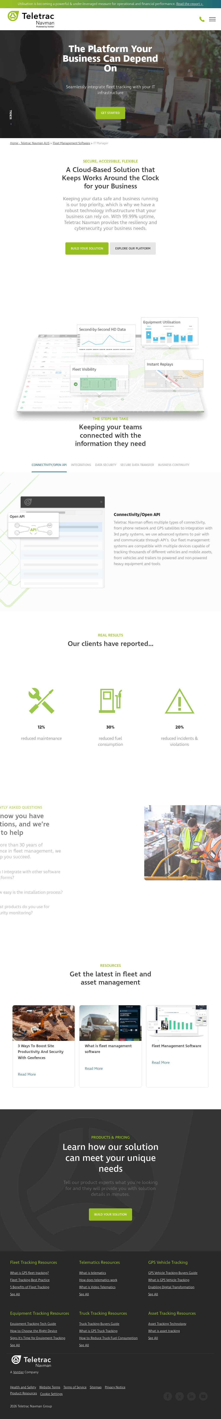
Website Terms (49, 1387)
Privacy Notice (115, 1387)
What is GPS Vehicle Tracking (168, 1280)
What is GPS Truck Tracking (98, 1331)
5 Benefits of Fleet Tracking (29, 1287)
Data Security (105, 465)
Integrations (81, 465)
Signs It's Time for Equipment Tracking (37, 1338)
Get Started (110, 113)
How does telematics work (98, 1280)
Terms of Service (75, 1387)
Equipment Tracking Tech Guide (33, 1324)
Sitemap (96, 1387)
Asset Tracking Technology (167, 1324)
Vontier (18, 1372)
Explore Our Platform (132, 248)
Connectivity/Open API (49, 465)
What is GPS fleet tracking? (29, 1273)
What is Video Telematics (97, 1287)
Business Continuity (173, 465)
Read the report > (190, 4)
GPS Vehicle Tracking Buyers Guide (172, 1273)
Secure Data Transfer (137, 465)
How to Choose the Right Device (33, 1331)
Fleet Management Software (71, 143)
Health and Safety (23, 1387)
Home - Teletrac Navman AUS (29, 143)
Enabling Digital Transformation (171, 1287)
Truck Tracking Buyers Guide (99, 1324)
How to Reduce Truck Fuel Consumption (108, 1338)
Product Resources (23, 1393)
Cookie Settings (51, 1394)
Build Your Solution (87, 248)
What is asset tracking (164, 1331)
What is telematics (92, 1273)
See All (15, 1294)
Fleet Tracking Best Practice (30, 1280)
